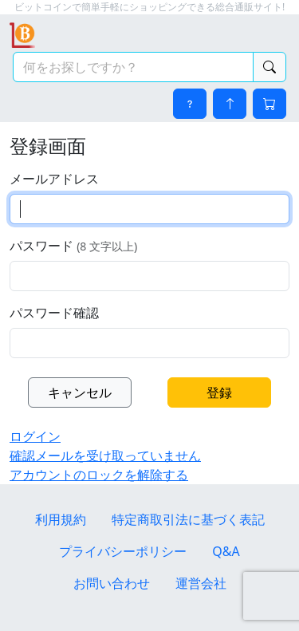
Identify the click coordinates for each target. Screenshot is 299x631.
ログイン (35, 436)
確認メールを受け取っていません (105, 455)
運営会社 (200, 583)
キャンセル (80, 392)
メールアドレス (54, 178)
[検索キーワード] (133, 67)
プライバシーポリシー (123, 551)
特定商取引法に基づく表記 (188, 519)
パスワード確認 (54, 312)
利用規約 (60, 519)
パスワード (73, 245)
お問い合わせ (111, 583)
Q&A (225, 551)
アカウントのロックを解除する (99, 474)
